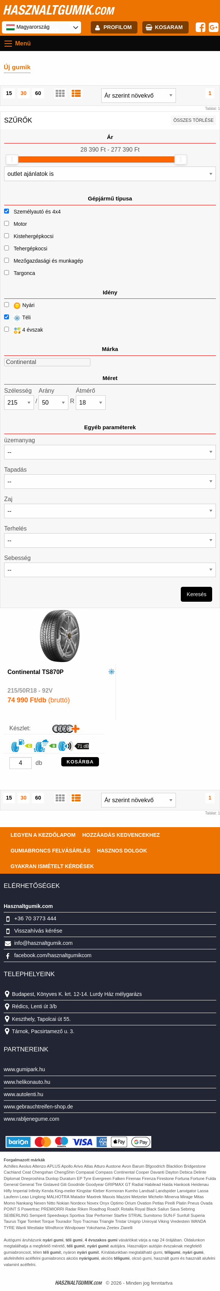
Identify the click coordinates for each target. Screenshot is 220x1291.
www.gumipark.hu (24, 1069)
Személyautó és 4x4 (37, 212)
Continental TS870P (35, 672)
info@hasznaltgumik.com (43, 943)
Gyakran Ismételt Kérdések (52, 866)
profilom (117, 27)
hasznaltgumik (58, 10)
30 (24, 93)
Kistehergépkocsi (33, 236)
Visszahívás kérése (38, 930)
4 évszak (23, 330)
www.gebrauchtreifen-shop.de (38, 1107)
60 (38, 93)
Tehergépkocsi (30, 248)
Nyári (19, 306)
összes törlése (193, 120)
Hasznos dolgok (122, 851)
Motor (20, 224)
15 (9, 93)
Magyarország (28, 27)
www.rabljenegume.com (31, 1119)
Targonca (24, 273)
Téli (17, 318)
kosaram (169, 27)
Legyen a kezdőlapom (42, 835)
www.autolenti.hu (23, 1094)
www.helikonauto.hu (27, 1082)
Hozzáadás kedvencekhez (121, 835)
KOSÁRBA (80, 762)
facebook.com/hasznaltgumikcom (53, 955)
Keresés (197, 594)
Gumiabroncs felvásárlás (50, 851)
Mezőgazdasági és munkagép (48, 261)
